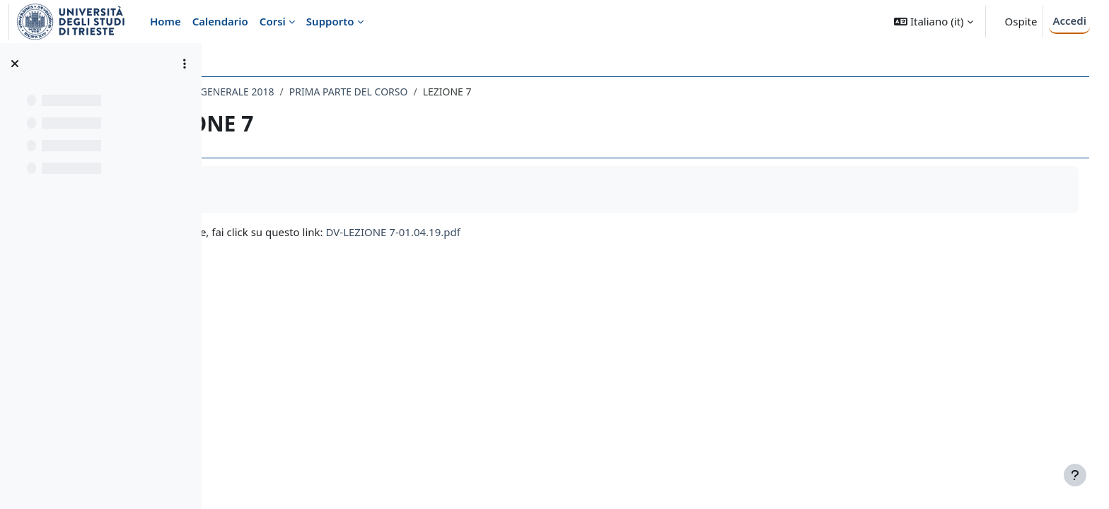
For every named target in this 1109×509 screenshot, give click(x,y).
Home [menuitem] (165, 21)
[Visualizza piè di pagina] (1075, 475)
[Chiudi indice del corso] (15, 63)
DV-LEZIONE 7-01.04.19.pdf (519, 232)
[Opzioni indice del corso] (184, 63)
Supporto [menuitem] (330, 21)
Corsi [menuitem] (273, 21)
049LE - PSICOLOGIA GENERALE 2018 (314, 91)
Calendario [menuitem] (220, 21)
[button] (933, 21)
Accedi (1069, 20)
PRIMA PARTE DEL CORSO (474, 91)
